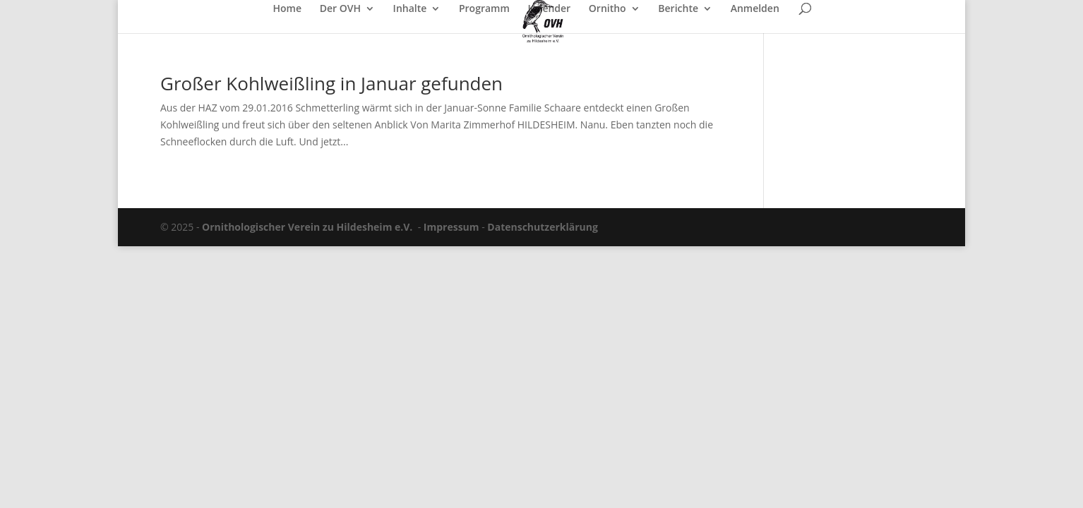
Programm (484, 9)
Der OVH (340, 9)
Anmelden (755, 9)
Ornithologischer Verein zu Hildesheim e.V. (307, 227)
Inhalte (410, 9)
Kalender (548, 9)
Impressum (451, 227)
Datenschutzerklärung (542, 227)
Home (287, 9)
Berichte (678, 9)
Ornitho (607, 9)
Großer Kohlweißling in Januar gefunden (331, 83)
